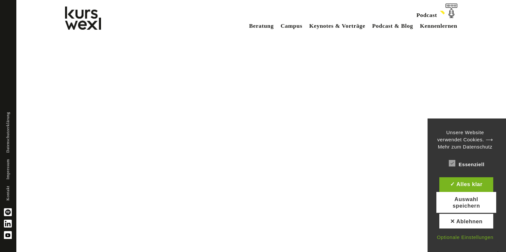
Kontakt (8, 193)
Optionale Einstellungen (465, 237)
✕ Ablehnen (466, 221)
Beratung (261, 26)
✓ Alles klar (466, 184)
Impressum (8, 169)
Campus (291, 26)
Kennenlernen (438, 26)
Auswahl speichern (466, 202)
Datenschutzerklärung (8, 132)
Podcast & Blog (392, 26)
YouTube (8, 235)
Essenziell (466, 163)
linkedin (8, 224)
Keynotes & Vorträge (337, 26)
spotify (8, 212)
